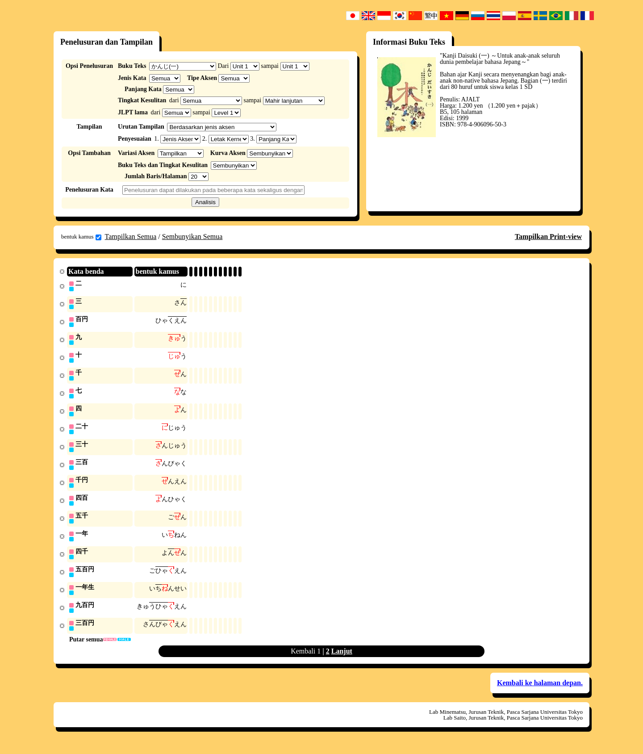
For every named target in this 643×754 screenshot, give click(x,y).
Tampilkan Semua (131, 236)
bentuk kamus (81, 236)
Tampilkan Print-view (548, 236)
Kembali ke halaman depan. (540, 691)
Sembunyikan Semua (192, 236)
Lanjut (341, 660)
